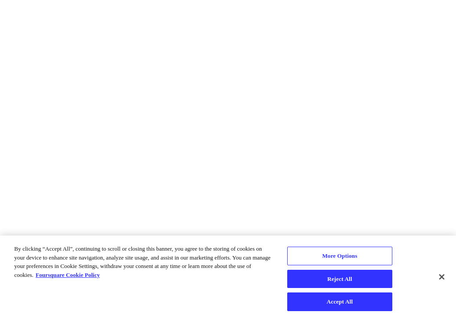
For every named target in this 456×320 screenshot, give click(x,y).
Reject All (339, 279)
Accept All (340, 301)
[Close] (442, 277)
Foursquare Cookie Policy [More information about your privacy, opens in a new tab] (68, 275)
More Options (339, 255)
